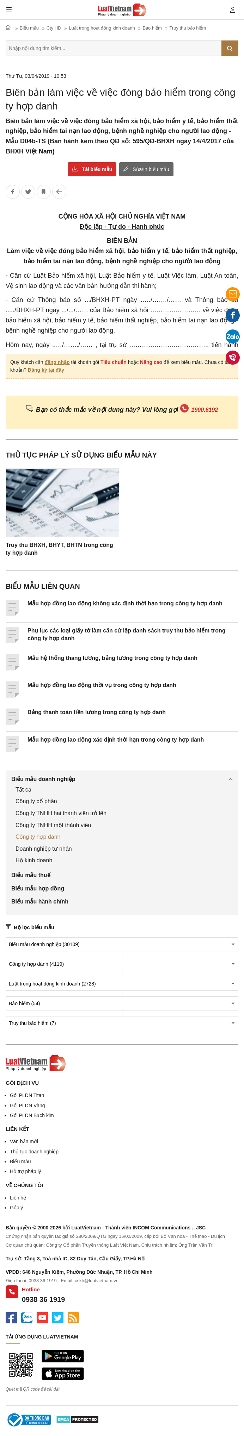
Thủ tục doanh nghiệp (34, 1151)
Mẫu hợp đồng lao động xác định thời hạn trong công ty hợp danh (116, 740)
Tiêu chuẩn (113, 362)
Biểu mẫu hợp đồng (37, 889)
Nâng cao (151, 362)
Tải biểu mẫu (97, 169)
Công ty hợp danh (38, 837)
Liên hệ (18, 1198)
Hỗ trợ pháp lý (25, 1171)
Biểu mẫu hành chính (39, 902)
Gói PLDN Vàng (27, 1105)
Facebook (233, 316)
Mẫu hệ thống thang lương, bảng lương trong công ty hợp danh (112, 658)
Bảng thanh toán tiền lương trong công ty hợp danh (97, 712)
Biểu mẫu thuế (30, 875)
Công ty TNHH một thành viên (53, 825)
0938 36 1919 (43, 1299)
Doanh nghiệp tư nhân (44, 849)
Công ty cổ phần (36, 801)
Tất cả (23, 790)
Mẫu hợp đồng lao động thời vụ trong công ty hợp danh (102, 685)
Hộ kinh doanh (34, 860)
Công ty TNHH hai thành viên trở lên (61, 813)
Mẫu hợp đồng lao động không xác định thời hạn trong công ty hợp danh (125, 603)
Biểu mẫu (20, 1161)
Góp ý (16, 1207)
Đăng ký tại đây (46, 370)
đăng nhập (57, 362)
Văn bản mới (24, 1141)
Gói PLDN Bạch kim (32, 1115)
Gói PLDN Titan (27, 1095)
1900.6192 (204, 410)
